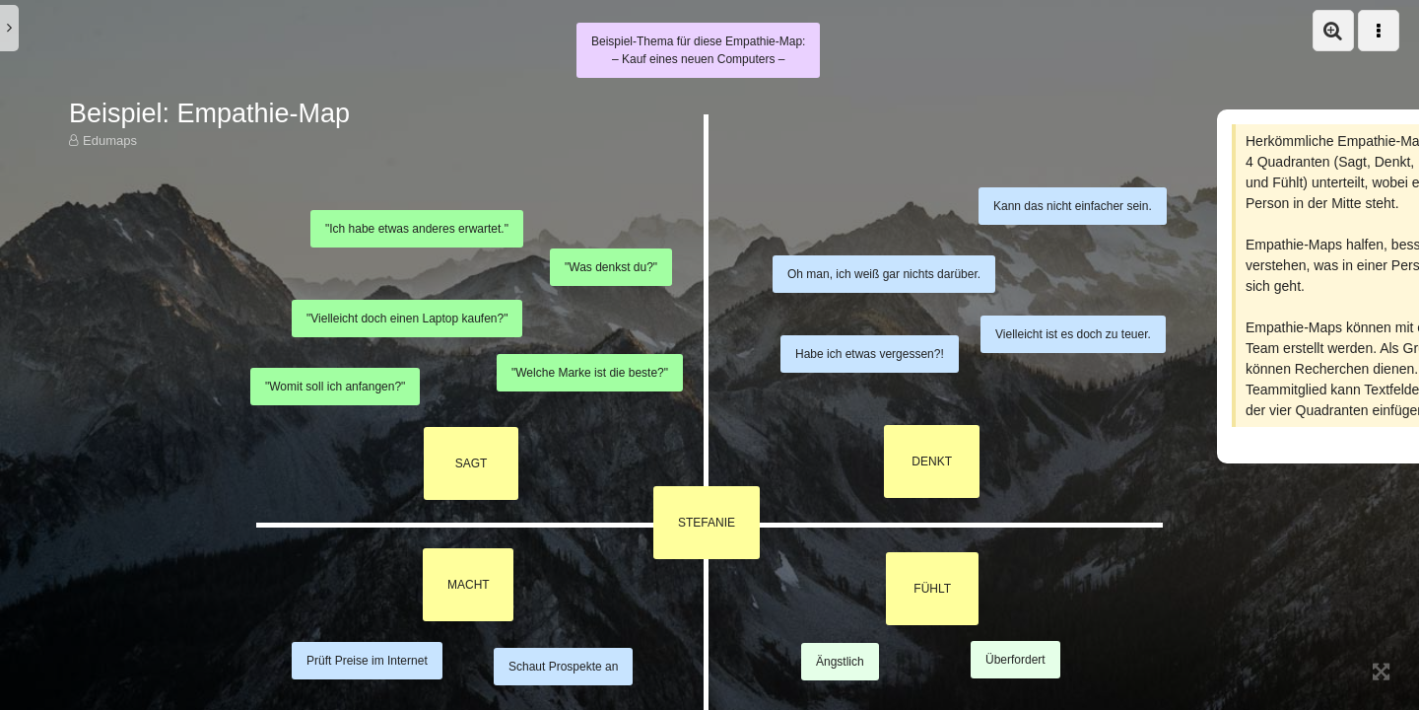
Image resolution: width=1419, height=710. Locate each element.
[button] (1333, 30)
